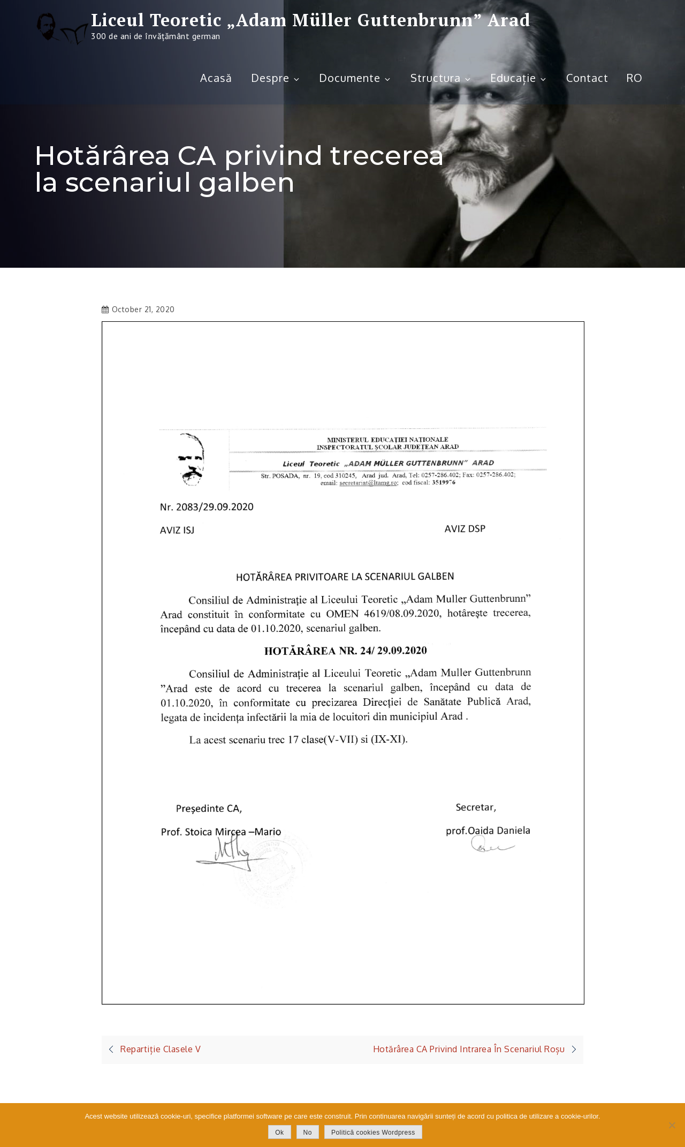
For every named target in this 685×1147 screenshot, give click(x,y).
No (307, 1132)
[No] (671, 1125)
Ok (279, 1132)
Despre (276, 78)
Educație (518, 78)
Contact (587, 78)
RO (635, 78)
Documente (355, 78)
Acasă (216, 78)
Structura (441, 78)
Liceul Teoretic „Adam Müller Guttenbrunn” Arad (310, 20)
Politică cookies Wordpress (373, 1132)
